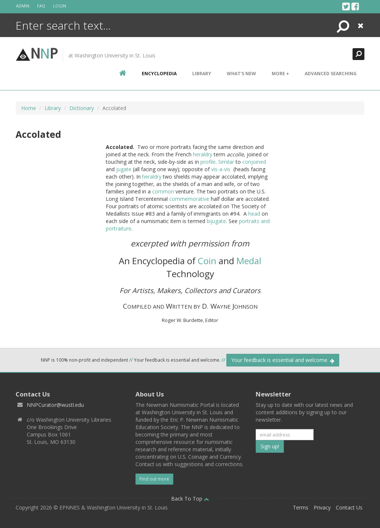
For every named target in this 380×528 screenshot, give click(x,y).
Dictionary (81, 108)
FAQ (41, 6)
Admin (22, 6)
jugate (123, 169)
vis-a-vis (220, 169)
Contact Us (349, 507)
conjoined (254, 161)
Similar (226, 161)
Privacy (322, 507)
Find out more (154, 479)
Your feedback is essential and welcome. (282, 359)
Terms (300, 507)
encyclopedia (159, 73)
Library (201, 73)
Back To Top (190, 498)
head (254, 213)
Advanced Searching (331, 73)
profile (208, 161)
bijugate (216, 221)
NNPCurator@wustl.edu (55, 404)
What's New (241, 73)
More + (280, 73)
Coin (207, 261)
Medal (248, 261)
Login (59, 6)
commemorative (189, 198)
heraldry (202, 154)
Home (28, 108)
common (163, 191)
